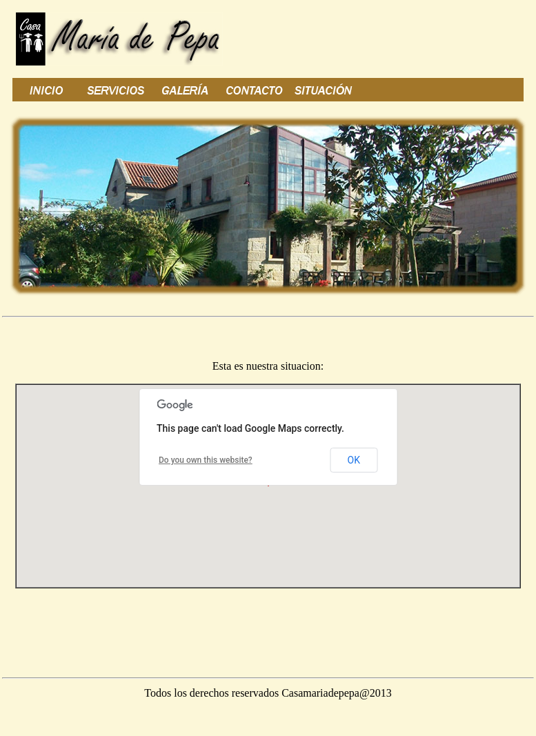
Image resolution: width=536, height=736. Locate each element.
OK (354, 460)
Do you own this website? (205, 460)
